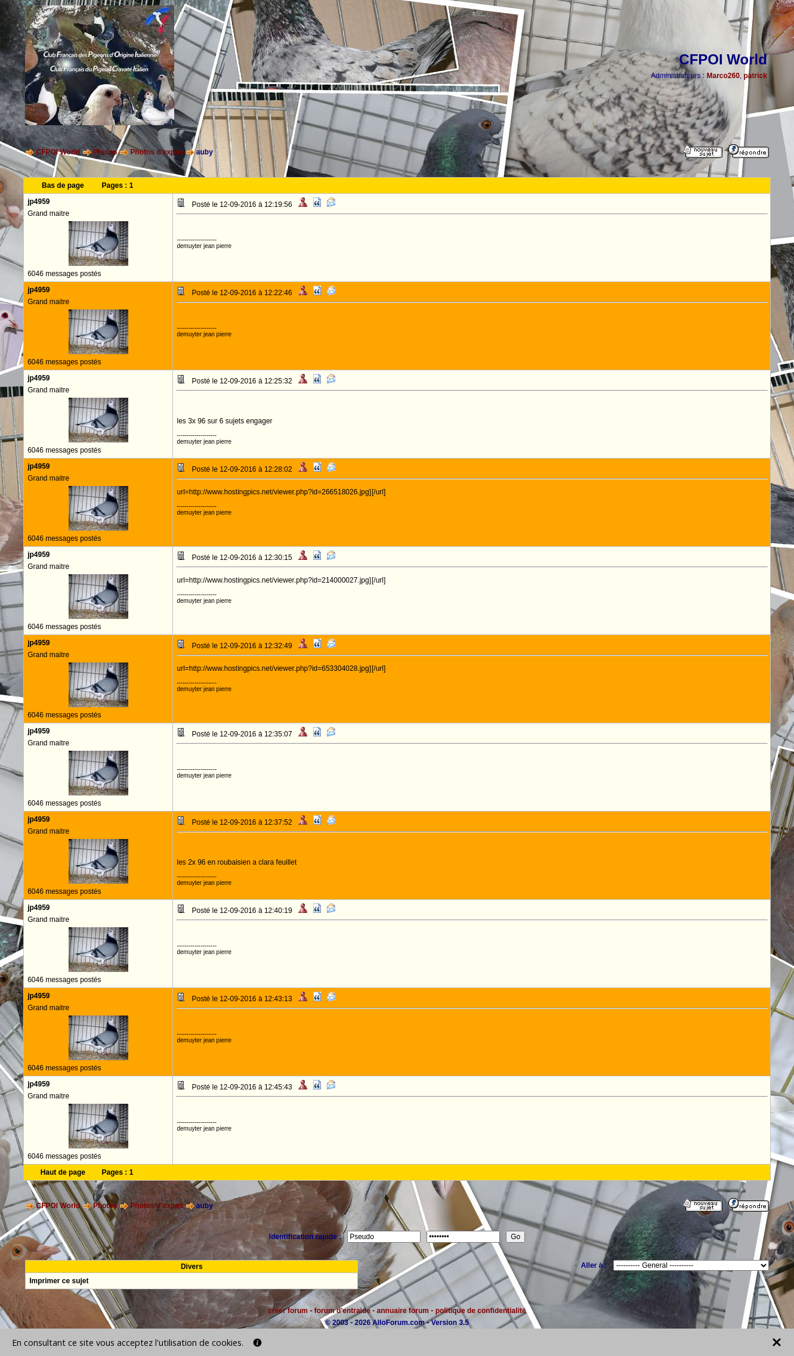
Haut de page (63, 1172)
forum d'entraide (342, 1311)
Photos (105, 152)
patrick (755, 76)
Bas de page (63, 185)
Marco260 (722, 76)
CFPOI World (58, 152)
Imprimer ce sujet (58, 1281)
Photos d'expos (156, 152)
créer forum (288, 1311)
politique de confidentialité (480, 1311)
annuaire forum (403, 1311)
